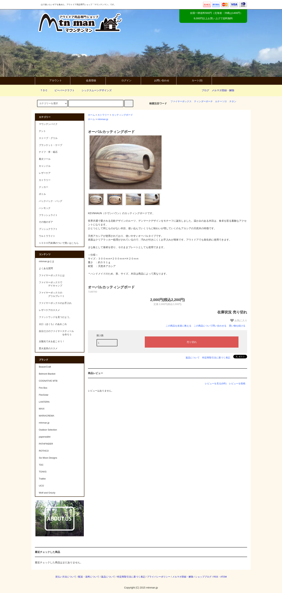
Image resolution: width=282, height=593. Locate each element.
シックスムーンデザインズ (94, 90)
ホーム (91, 115)
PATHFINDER (46, 444)
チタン (232, 101)
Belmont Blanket (47, 374)
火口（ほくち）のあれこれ (53, 324)
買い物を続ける (237, 325)
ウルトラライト (47, 236)
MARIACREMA (46, 416)
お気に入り (238, 320)
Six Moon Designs (48, 458)
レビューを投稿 (237, 383)
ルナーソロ (221, 101)
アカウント (52, 80)
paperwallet (44, 437)
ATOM (223, 577)
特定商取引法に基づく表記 (216, 357)
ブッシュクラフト (48, 229)
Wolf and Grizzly (47, 493)
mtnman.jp (102, 119)
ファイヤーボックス (181, 101)
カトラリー (103, 115)
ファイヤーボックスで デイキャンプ (50, 284)
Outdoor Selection (48, 430)
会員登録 (88, 80)
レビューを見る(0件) (215, 383)
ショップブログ (203, 577)
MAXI (41, 409)
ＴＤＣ (42, 90)
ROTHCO (44, 451)
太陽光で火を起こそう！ (52, 341)
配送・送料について (88, 577)
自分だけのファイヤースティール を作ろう (56, 333)
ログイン (123, 80)
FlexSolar (43, 395)
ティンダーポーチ (203, 101)
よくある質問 (46, 268)
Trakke (42, 478)
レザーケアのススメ (49, 310)
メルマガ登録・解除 (223, 90)
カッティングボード (122, 115)
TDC (41, 465)
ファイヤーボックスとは (52, 275)
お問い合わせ (158, 80)
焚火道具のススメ (48, 348)
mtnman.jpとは (46, 261)
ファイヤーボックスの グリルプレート (52, 294)
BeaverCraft (45, 367)
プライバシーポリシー (158, 577)
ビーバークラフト (62, 90)
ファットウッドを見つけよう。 (55, 317)
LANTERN (44, 402)
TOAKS (42, 471)
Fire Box (43, 388)
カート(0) (194, 80)
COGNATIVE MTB (48, 381)
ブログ (205, 90)
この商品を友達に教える (178, 325)
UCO (41, 486)
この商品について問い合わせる (210, 325)
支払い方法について (65, 577)
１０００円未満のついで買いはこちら (59, 243)
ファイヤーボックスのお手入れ (55, 303)
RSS (215, 577)
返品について (193, 357)
